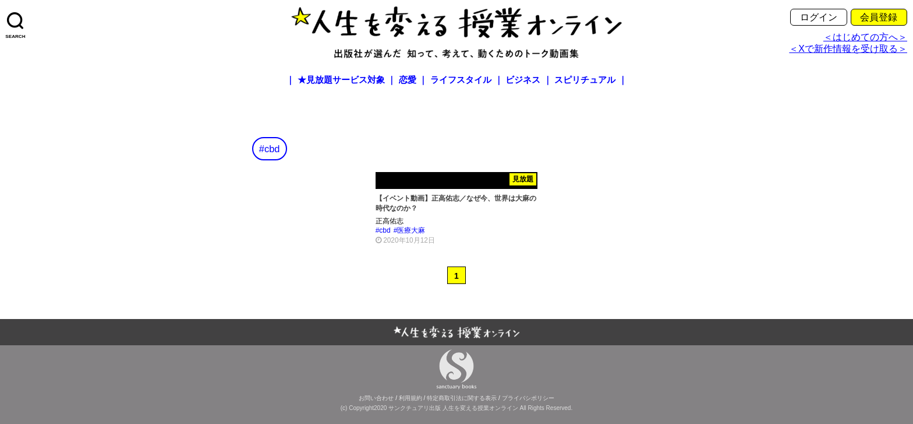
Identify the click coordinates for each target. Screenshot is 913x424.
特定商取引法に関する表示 (462, 398)
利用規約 (410, 398)
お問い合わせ (376, 398)
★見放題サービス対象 (341, 80)
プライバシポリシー (528, 398)
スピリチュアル (584, 80)
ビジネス (522, 80)
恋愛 (407, 80)
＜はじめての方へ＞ (865, 37)
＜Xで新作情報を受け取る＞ (848, 49)
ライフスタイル (460, 80)
